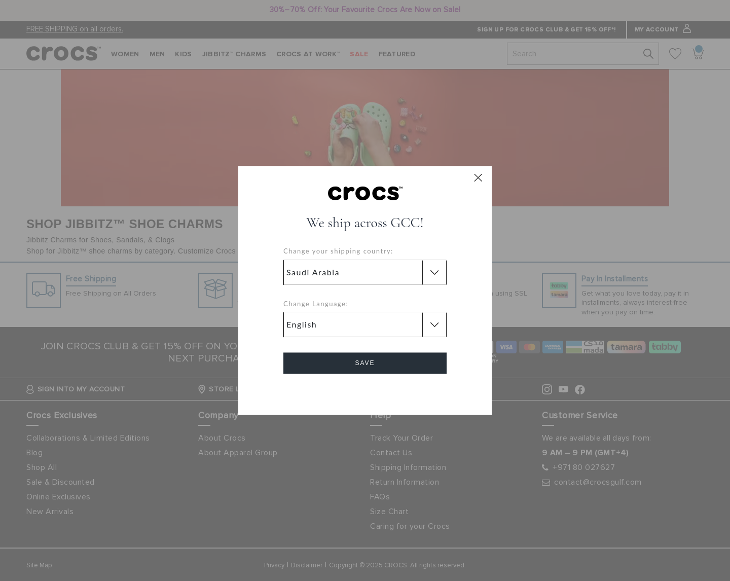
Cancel (365, 392)
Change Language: (315, 304)
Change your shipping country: (338, 251)
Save (365, 363)
